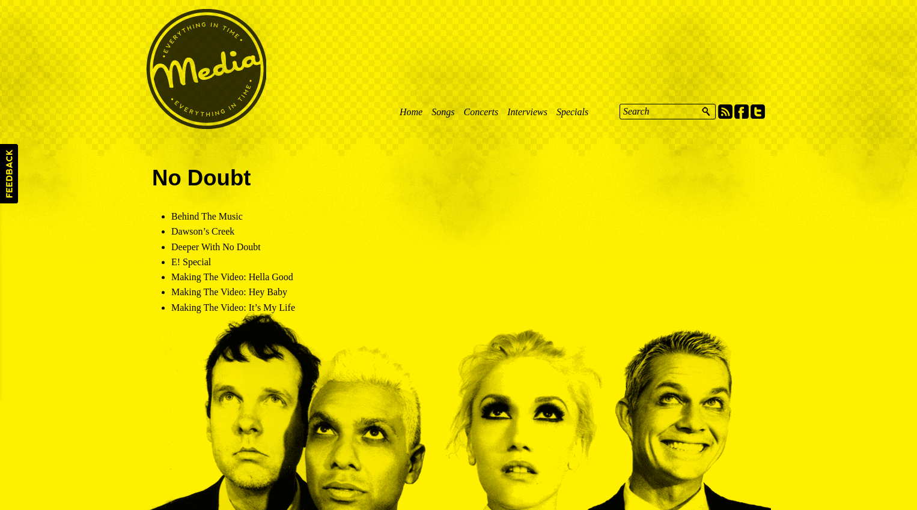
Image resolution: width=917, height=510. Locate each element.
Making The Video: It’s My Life (233, 307)
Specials (572, 112)
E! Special (191, 262)
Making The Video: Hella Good (232, 277)
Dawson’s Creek (202, 231)
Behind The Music (207, 216)
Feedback (9, 173)
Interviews (527, 112)
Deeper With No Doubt (216, 247)
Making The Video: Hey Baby (229, 292)
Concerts (480, 112)
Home (411, 112)
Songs (442, 112)
